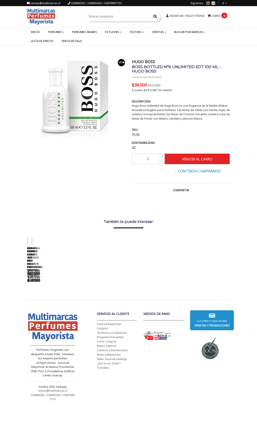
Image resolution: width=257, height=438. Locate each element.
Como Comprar (106, 373)
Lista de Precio (42, 41)
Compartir (181, 190)
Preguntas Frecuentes (110, 368)
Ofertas (158, 32)
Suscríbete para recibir (212, 351)
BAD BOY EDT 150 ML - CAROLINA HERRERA (119, 304)
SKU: (135, 130)
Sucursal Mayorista (109, 355)
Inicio (35, 32)
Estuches (112, 32)
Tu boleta (103, 399)
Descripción (141, 101)
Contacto (102, 360)
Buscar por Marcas (188, 32)
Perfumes (55, 32)
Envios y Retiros (106, 377)
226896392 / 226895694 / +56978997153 (95, 3)
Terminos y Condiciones (112, 364)
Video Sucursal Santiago (112, 390)
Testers (135, 32)
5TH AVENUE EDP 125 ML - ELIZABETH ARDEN (180, 304)
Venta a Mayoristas (109, 386)
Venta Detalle (71, 41)
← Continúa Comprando (197, 171)
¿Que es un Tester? (108, 395)
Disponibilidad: (143, 143)
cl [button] (223, 2)
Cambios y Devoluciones (112, 382)
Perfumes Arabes (84, 32)
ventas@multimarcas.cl (44, 3)
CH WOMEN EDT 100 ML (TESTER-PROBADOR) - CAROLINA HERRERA (57, 305)
